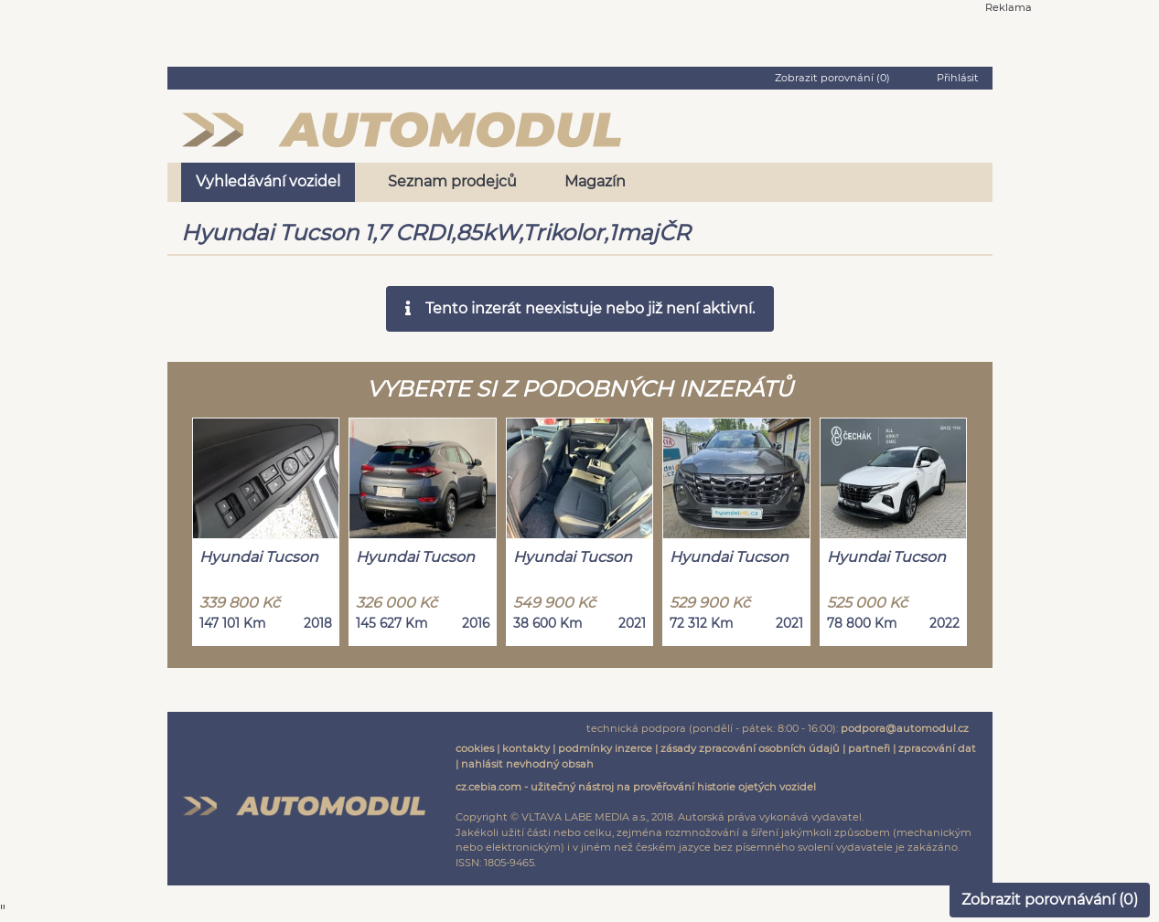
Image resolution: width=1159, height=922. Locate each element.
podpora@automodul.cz (905, 728)
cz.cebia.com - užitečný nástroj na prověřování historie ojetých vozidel (636, 786)
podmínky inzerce (605, 748)
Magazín (595, 181)
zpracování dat (937, 748)
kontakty (526, 748)
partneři (869, 748)
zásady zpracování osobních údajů (750, 748)
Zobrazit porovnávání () (1049, 899)
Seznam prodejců (452, 181)
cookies (475, 748)
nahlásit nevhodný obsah (527, 764)
